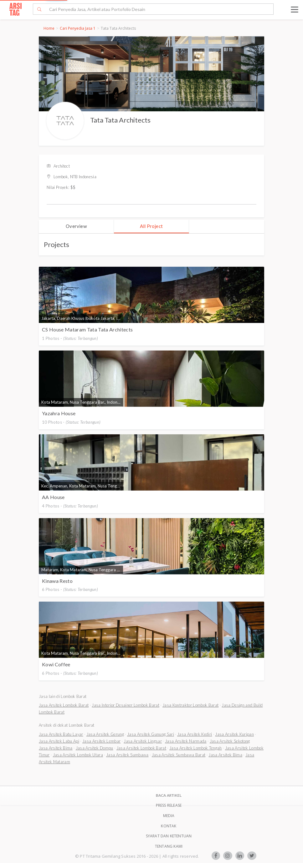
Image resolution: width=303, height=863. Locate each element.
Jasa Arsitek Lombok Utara (78, 754)
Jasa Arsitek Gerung (105, 734)
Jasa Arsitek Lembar (101, 741)
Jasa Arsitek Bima (56, 747)
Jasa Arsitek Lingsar (143, 741)
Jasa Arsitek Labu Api (59, 741)
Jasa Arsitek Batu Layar (61, 734)
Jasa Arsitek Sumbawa (127, 754)
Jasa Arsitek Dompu (94, 747)
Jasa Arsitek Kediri (194, 734)
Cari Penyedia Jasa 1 (77, 28)
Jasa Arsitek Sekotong (230, 741)
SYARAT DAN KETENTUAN (169, 836)
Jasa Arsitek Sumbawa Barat (179, 754)
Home (49, 28)
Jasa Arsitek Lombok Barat (64, 705)
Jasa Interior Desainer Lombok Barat (125, 705)
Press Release (169, 805)
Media (169, 815)
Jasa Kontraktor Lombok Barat (190, 705)
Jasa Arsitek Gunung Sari (150, 734)
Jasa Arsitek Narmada (186, 741)
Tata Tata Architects (120, 120)
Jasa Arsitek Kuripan (234, 734)
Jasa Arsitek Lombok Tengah (195, 747)
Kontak (168, 826)
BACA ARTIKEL (169, 795)
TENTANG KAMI (168, 846)
